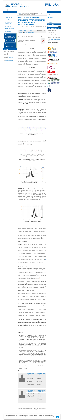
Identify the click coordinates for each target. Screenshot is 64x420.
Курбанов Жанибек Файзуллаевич (41, 374)
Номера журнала (33, 9)
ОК (57, 417)
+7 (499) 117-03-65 (8, 56)
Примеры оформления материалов (9, 29)
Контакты (48, 9)
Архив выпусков (52, 14)
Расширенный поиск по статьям (53, 21)
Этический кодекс (41, 9)
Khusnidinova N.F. (28, 30)
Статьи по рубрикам (53, 15)
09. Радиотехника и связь (29, 32)
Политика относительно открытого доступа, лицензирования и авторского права (9, 22)
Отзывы (52, 9)
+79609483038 (7, 59)
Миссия (6, 14)
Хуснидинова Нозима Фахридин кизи (41, 391)
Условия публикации (9, 26)
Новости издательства (53, 19)
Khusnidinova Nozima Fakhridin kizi (31, 391)
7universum (8, 57)
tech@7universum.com (8, 60)
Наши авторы (51, 17)
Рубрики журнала (8, 15)
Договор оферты (8, 31)
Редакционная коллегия (23, 9)
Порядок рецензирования (10, 19)
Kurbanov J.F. (22, 30)
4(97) (21, 32)
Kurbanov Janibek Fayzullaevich (30, 374)
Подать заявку (10, 40)
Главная (5, 9)
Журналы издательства (12, 9)
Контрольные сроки (8, 17)
